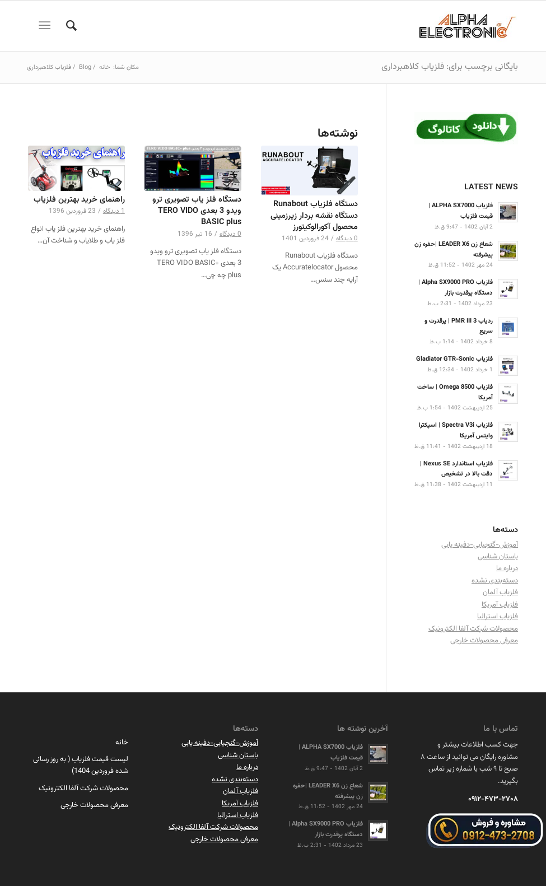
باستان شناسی (498, 556)
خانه (121, 742)
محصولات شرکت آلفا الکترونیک (473, 629)
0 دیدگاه (347, 239)
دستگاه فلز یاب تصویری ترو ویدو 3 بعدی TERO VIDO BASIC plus (196, 211)
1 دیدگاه (114, 211)
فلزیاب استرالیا (497, 616)
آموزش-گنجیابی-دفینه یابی (479, 545)
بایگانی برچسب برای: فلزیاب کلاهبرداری (449, 67)
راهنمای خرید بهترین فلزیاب (79, 199)
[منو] (47, 26)
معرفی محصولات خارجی (484, 640)
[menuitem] (66, 26)
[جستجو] (66, 26)
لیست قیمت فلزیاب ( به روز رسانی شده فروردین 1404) (80, 765)
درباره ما (507, 568)
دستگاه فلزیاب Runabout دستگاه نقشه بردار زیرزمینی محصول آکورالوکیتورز (314, 215)
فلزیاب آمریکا (500, 604)
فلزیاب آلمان (500, 592)
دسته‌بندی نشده (495, 580)
